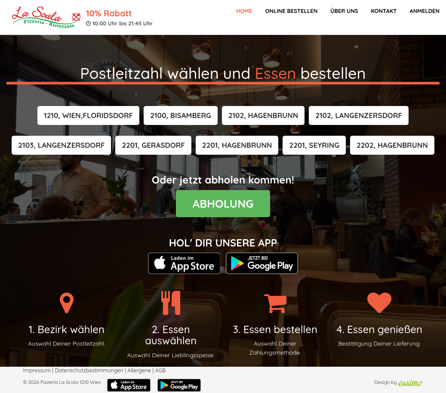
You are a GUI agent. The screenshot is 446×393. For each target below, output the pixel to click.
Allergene (139, 370)
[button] (88, 115)
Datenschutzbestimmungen (89, 370)
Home (244, 10)
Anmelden (424, 10)
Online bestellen (291, 10)
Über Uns (344, 10)
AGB (160, 370)
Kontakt (384, 10)
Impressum (37, 370)
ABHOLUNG (223, 203)
